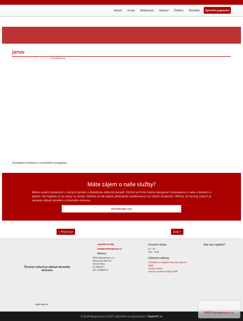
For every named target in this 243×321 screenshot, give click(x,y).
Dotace (164, 10)
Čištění (178, 10)
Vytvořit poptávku (217, 10)
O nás (131, 10)
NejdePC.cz (154, 316)
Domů (118, 10)
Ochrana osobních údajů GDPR (162, 271)
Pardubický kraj (58, 58)
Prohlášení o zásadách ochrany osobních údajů (167, 264)
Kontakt (194, 10)
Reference (147, 10)
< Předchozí (66, 232)
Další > (177, 232)
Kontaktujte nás (121, 209)
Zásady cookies (155, 268)
